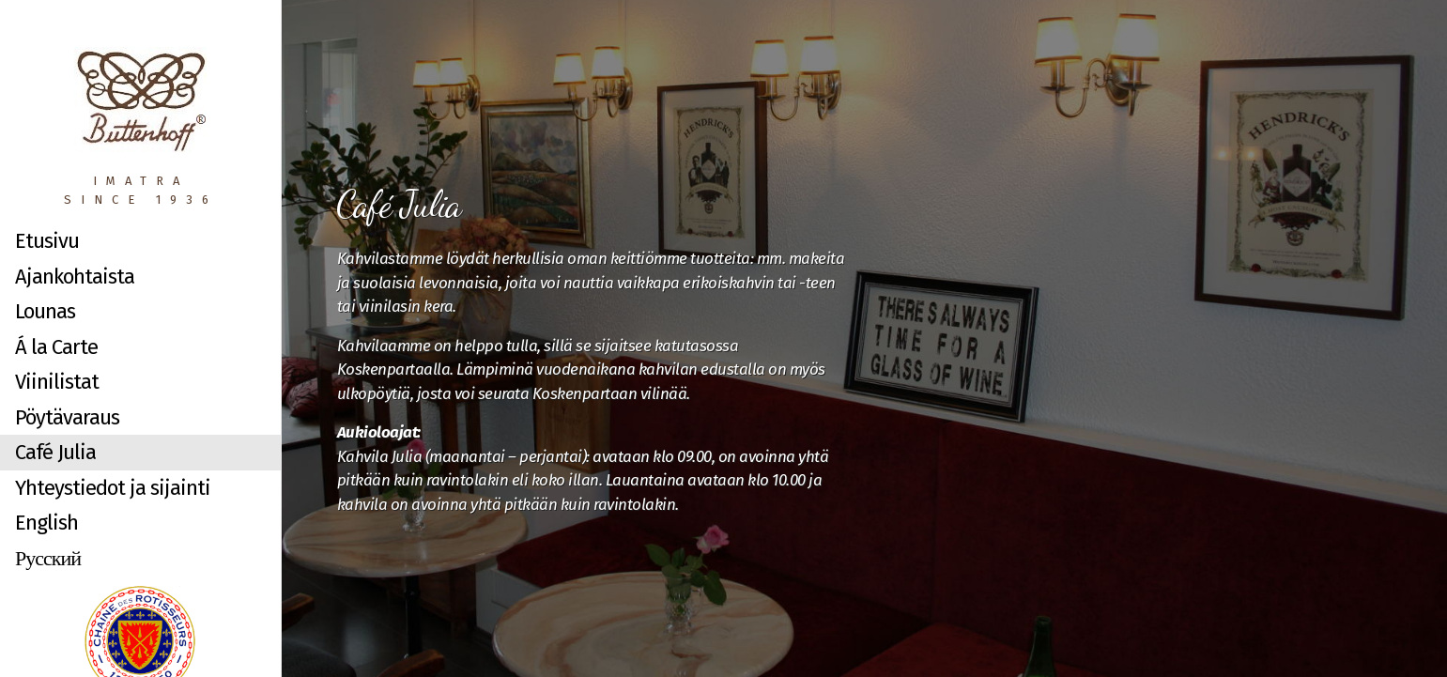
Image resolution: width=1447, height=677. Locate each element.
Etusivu (47, 241)
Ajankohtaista (74, 276)
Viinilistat (57, 381)
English (46, 522)
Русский (48, 558)
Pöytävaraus (67, 417)
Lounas (45, 311)
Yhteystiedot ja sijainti (112, 487)
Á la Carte (56, 347)
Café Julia (55, 452)
